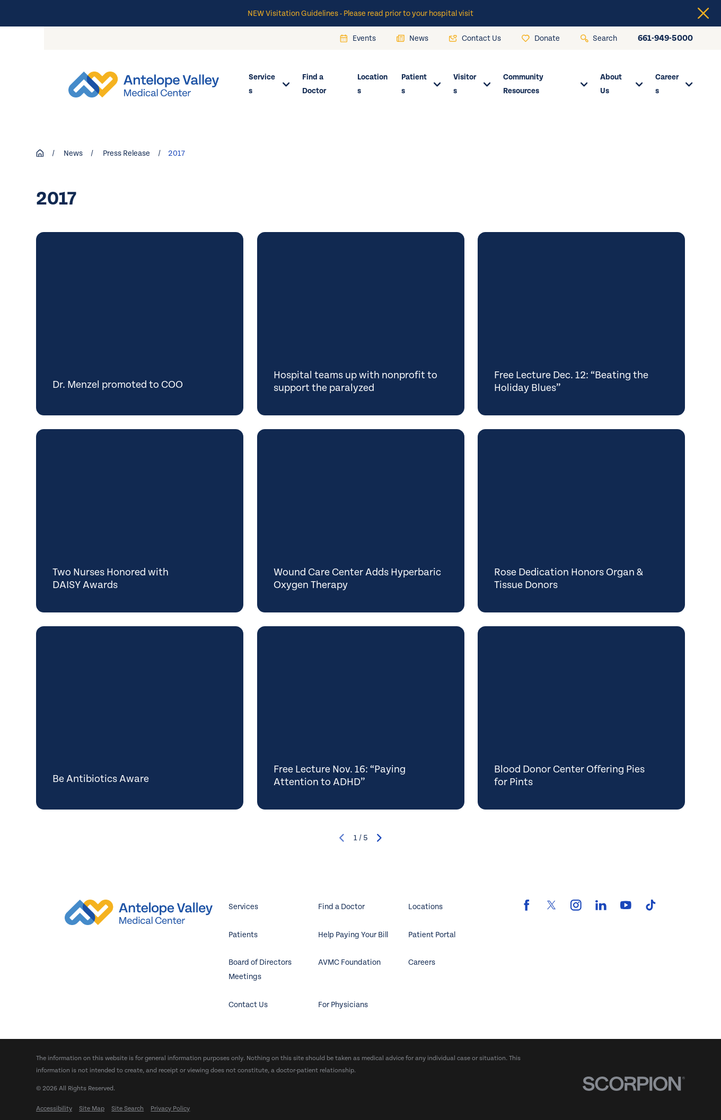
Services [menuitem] (269, 84)
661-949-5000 (665, 38)
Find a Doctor (341, 906)
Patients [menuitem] (421, 84)
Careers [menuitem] (674, 84)
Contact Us (248, 1004)
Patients (243, 934)
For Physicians (343, 1004)
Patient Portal (431, 934)
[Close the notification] (703, 13)
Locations (425, 906)
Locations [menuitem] (372, 84)
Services (243, 906)
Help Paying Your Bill (353, 934)
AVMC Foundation (349, 962)
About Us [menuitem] (621, 84)
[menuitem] (54, 1109)
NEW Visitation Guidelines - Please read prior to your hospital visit (360, 13)
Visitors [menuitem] (471, 84)
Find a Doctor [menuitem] (314, 84)
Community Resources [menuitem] (545, 84)
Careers (421, 962)
